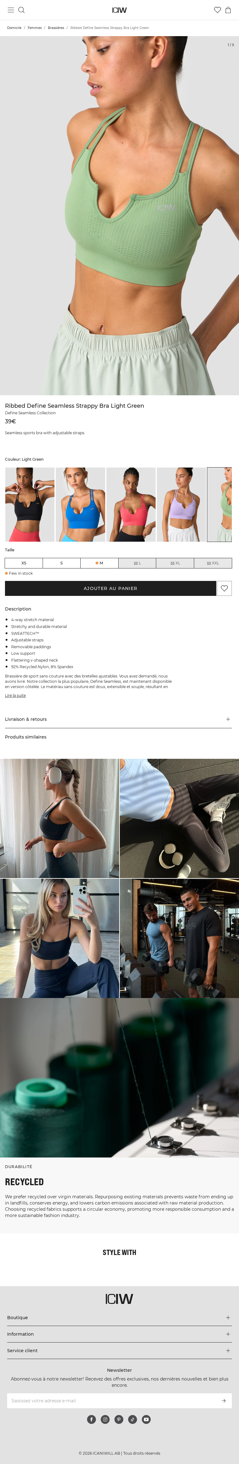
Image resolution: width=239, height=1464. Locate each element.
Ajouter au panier (111, 588)
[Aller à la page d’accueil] (119, 10)
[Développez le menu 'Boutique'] (119, 1318)
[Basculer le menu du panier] (228, 10)
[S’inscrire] (224, 1401)
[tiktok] (132, 1419)
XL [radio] (175, 563)
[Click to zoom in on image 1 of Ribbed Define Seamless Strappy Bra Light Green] (119, 215)
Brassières (56, 28)
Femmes (35, 28)
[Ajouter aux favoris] (224, 588)
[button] (118, 719)
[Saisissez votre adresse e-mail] (111, 1400)
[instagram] (105, 1419)
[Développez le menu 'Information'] (119, 1334)
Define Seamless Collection (30, 413)
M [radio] (101, 563)
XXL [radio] (213, 563)
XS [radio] (23, 563)
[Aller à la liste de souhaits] (217, 10)
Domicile (14, 28)
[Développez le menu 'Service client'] (119, 1351)
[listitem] (30, 504)
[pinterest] (119, 1419)
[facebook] (91, 1419)
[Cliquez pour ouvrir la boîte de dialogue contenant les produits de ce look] (59, 818)
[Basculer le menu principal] (11, 10)
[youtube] (146, 1419)
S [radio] (61, 563)
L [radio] (137, 563)
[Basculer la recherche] (21, 10)
